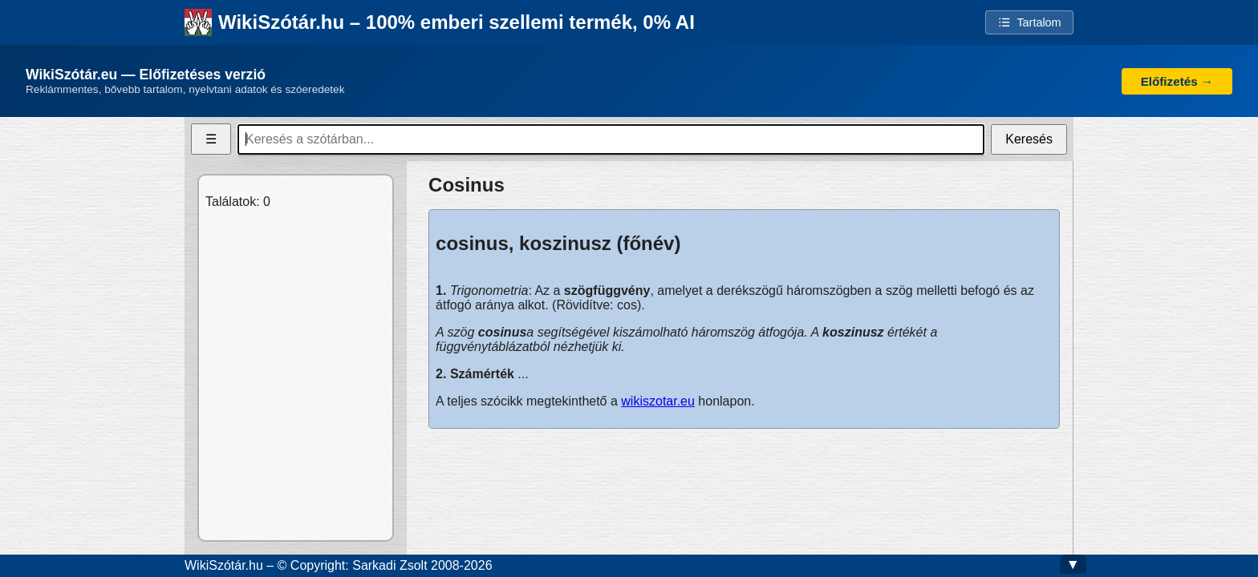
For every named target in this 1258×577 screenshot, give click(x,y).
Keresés (1029, 139)
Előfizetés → (1177, 81)
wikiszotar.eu (658, 401)
